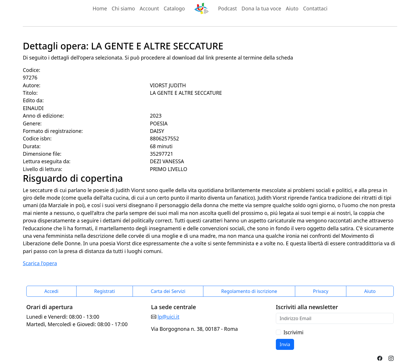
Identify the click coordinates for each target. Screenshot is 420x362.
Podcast (227, 8)
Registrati (104, 291)
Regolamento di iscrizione (249, 291)
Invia (285, 344)
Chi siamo (123, 8)
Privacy (320, 291)
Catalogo (174, 8)
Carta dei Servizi (168, 291)
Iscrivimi (293, 332)
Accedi (51, 291)
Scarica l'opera (40, 263)
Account (149, 8)
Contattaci (315, 8)
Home (99, 8)
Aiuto (292, 8)
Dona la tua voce (261, 8)
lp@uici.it (168, 316)
